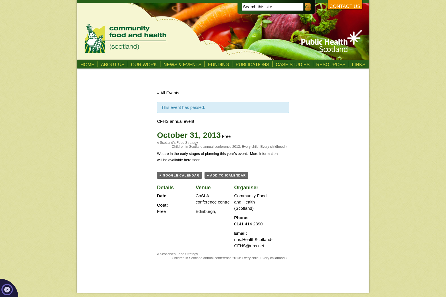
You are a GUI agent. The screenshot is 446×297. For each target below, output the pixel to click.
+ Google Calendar (179, 175)
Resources (331, 64)
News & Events (183, 64)
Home (87, 64)
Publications (252, 64)
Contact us (344, 6)
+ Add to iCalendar (226, 175)
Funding (218, 64)
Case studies (292, 64)
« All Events (168, 92)
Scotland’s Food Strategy (177, 143)
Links (359, 64)
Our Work (144, 64)
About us (113, 64)
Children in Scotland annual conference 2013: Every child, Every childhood (230, 147)
